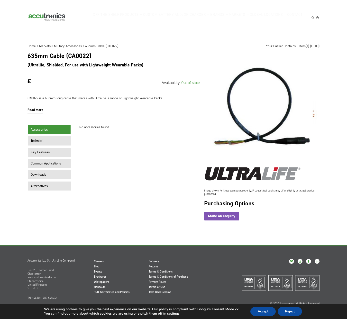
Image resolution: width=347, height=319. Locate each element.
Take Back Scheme (160, 292)
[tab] (49, 129)
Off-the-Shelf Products (119, 17)
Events (98, 271)
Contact (295, 17)
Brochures (100, 277)
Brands (214, 17)
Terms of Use (157, 287)
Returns (153, 266)
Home (31, 46)
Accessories (39, 129)
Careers (99, 261)
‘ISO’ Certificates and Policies (112, 292)
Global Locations (266, 17)
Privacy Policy (157, 282)
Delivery (154, 261)
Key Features (40, 152)
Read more (35, 110)
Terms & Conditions (161, 271)
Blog (96, 266)
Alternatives (39, 186)
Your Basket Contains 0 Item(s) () (293, 46)
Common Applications (46, 163)
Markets (236, 17)
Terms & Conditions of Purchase (168, 277)
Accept (263, 311)
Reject (290, 311)
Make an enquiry (221, 216)
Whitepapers (102, 282)
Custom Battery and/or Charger (173, 17)
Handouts (100, 287)
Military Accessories (68, 46)
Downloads (38, 174)
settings (173, 313)
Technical (37, 140)
